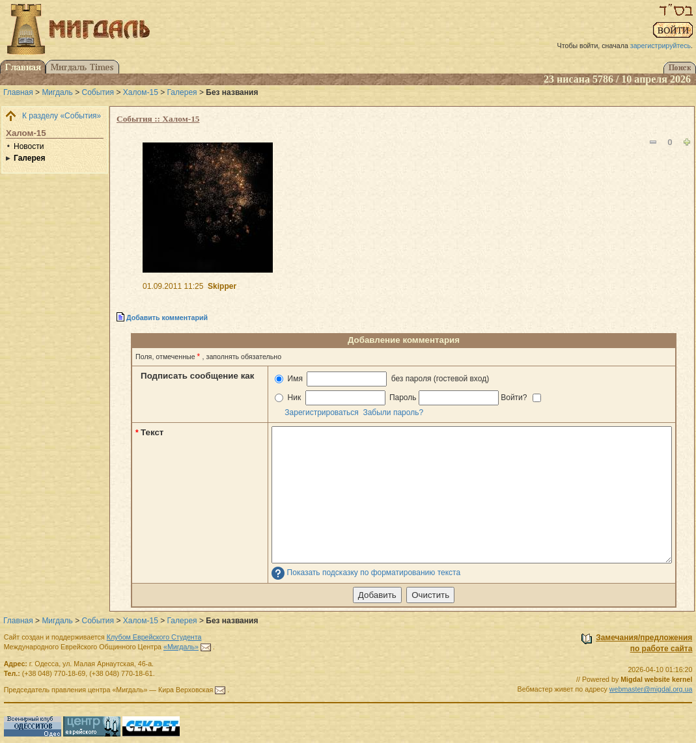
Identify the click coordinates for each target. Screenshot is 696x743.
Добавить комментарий (167, 317)
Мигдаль (57, 92)
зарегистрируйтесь (660, 45)
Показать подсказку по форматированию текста (374, 573)
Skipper (222, 286)
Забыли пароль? (393, 412)
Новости (29, 146)
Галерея (182, 92)
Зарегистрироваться (321, 412)
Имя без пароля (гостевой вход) (382, 379)
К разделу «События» (61, 115)
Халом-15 (140, 92)
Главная (18, 92)
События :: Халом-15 (158, 119)
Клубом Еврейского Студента (154, 637)
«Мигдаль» (181, 647)
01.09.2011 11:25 (173, 286)
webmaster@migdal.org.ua (651, 689)
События (98, 92)
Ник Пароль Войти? (408, 397)
